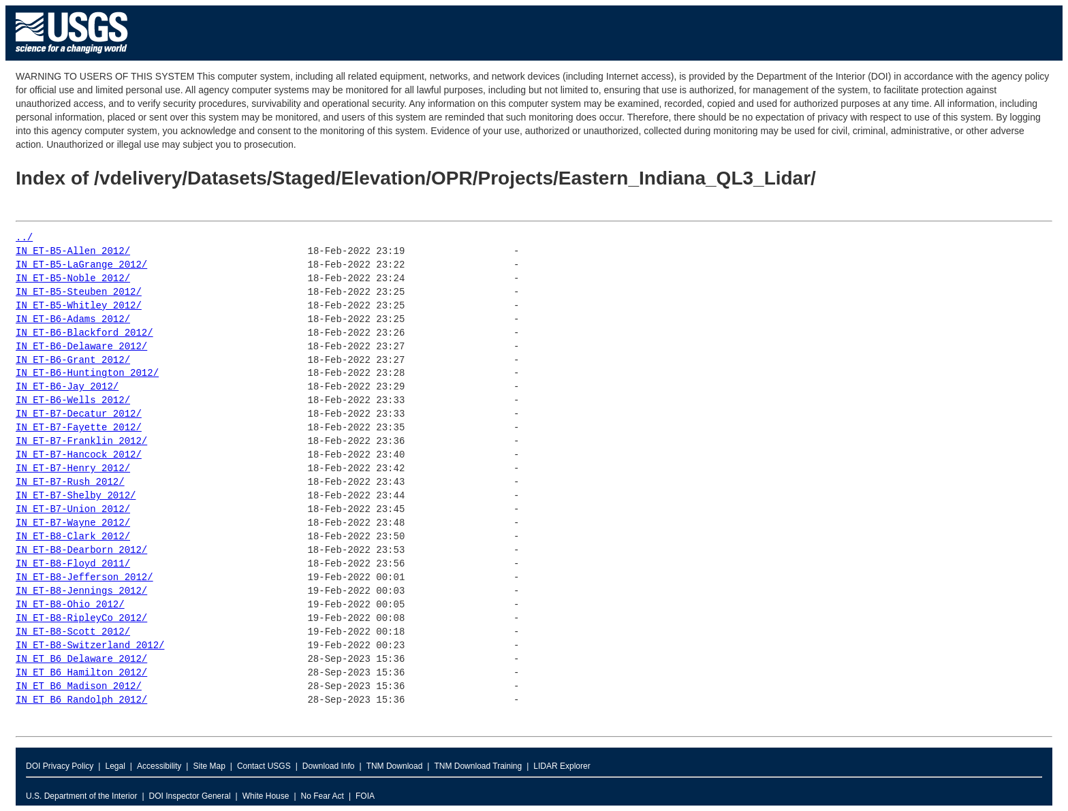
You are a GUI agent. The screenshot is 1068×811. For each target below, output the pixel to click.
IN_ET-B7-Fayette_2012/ (79, 428)
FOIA (365, 796)
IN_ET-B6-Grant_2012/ (73, 360)
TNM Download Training (478, 766)
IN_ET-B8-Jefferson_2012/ (84, 577)
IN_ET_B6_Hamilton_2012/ (81, 673)
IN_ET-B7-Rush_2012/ (70, 482)
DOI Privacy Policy (59, 766)
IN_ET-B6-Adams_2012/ (73, 319)
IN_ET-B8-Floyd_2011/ (73, 564)
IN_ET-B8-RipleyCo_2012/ (81, 618)
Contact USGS (264, 766)
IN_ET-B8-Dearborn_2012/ (81, 550)
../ (24, 238)
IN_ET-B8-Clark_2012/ (73, 536)
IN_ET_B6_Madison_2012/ (79, 686)
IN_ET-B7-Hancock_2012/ (79, 455)
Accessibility (159, 766)
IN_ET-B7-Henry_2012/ (73, 468)
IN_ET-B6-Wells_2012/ (73, 400)
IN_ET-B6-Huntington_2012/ (87, 373)
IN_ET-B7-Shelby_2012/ (76, 496)
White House (265, 796)
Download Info (328, 766)
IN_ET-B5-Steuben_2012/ (79, 292)
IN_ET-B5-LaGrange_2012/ (81, 265)
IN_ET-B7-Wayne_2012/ (73, 523)
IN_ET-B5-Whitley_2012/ (79, 306)
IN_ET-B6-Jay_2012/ (67, 387)
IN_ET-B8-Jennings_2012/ (81, 591)
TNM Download (394, 766)
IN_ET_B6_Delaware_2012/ (81, 659)
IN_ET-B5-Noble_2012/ (73, 278)
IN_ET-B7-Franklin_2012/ (81, 441)
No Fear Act (322, 796)
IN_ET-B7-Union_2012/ (73, 509)
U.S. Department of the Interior (81, 796)
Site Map (209, 766)
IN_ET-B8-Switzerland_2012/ (90, 645)
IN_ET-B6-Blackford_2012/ (84, 333)
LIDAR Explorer (561, 766)
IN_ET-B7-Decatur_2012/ (79, 414)
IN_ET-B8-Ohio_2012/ (70, 605)
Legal (115, 766)
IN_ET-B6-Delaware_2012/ (81, 346)
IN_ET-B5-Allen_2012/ (73, 251)
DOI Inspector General (190, 796)
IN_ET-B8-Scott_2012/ (73, 632)
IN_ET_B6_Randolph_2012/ (81, 700)
